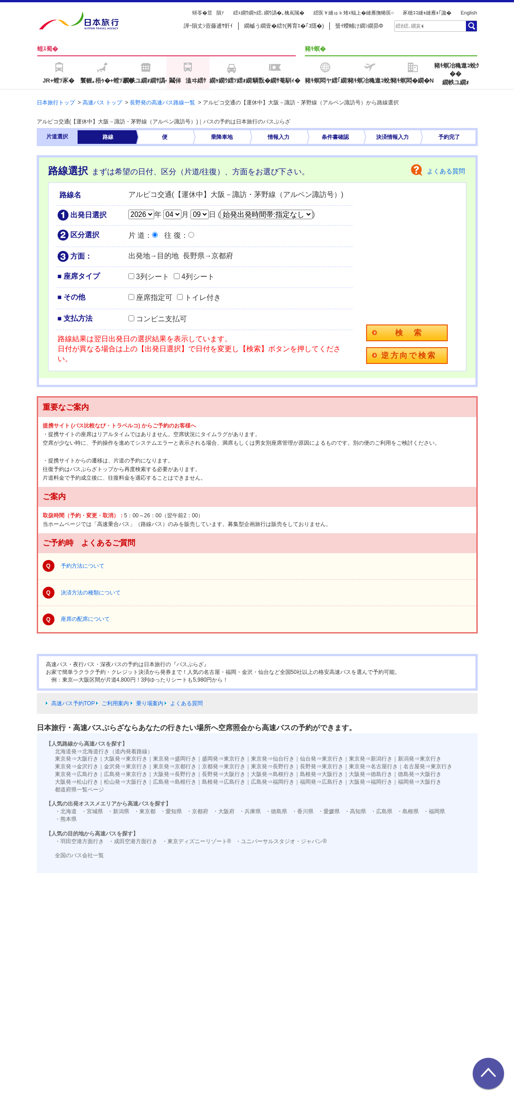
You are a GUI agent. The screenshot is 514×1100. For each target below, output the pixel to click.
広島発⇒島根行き (174, 782)
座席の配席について (85, 619)
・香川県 (302, 811)
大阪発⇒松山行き (76, 782)
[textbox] (410, 26)
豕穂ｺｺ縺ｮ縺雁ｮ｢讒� (427, 12)
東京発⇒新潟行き (370, 759)
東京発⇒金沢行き (76, 766)
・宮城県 (92, 811)
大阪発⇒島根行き (272, 774)
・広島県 (381, 811)
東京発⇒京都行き (174, 766)
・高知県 (355, 811)
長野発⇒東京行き (321, 766)
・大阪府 (224, 811)
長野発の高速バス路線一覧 (162, 102)
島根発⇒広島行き (223, 782)
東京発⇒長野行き (272, 766)
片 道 (136, 235)
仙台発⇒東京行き (321, 759)
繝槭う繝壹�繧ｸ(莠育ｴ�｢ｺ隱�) (284, 26)
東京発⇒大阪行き (76, 759)
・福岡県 (434, 811)
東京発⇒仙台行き (272, 759)
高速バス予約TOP (73, 703)
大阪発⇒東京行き (125, 759)
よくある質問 (446, 171)
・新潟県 (118, 811)
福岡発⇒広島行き (321, 782)
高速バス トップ (102, 102)
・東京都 (145, 811)
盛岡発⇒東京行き (223, 759)
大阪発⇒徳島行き (370, 774)
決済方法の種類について (91, 592)
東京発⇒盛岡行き (174, 759)
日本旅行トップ (56, 102)
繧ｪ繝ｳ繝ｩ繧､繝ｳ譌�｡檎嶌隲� (268, 12)
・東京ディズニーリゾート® (196, 841)
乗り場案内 (149, 703)
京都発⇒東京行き (223, 766)
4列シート (198, 276)
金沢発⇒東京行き (125, 766)
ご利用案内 (115, 703)
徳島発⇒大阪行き (419, 774)
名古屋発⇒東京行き (427, 766)
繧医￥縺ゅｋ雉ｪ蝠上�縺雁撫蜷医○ (353, 12)
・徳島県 (276, 811)
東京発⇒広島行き (76, 774)
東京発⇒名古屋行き (373, 766)
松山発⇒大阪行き (125, 782)
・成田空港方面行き (132, 841)
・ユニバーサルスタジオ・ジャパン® (281, 841)
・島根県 (408, 811)
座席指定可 (154, 297)
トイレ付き (203, 297)
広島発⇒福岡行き (272, 782)
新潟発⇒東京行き (419, 759)
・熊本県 (66, 819)
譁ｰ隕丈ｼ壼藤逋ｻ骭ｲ (208, 26)
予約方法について (82, 566)
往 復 (172, 235)
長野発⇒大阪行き (223, 774)
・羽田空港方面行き (79, 841)
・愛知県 (171, 811)
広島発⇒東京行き (125, 774)
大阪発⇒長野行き (174, 774)
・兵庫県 (250, 811)
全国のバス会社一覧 (79, 855)
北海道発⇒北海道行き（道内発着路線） (104, 751)
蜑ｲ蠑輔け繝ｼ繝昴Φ (359, 26)
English (468, 12)
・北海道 (66, 811)
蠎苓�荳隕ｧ (208, 12)
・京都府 (197, 811)
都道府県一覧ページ (79, 789)
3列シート (152, 276)
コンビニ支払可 (161, 319)
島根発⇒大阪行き (321, 774)
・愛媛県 (329, 811)
